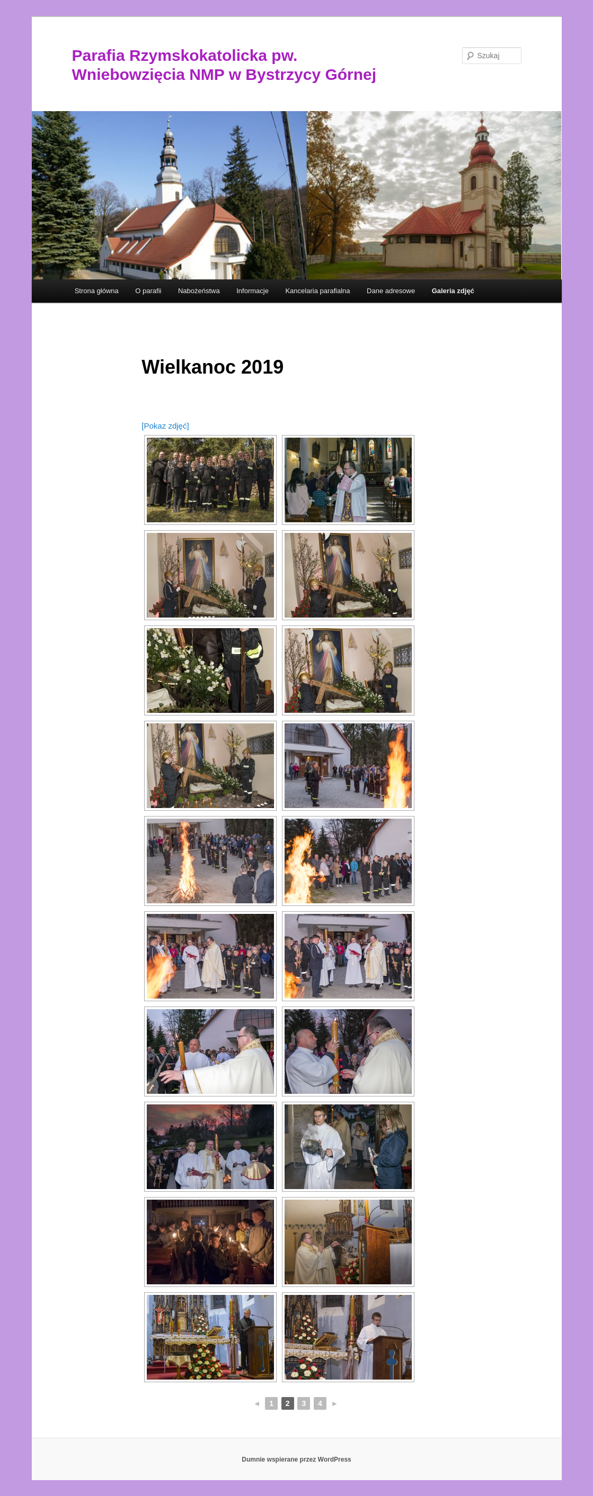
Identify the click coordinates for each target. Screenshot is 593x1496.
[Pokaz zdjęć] (165, 425)
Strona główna (97, 291)
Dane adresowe (391, 291)
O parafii (148, 291)
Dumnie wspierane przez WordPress (296, 1459)
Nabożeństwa (199, 291)
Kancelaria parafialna (317, 291)
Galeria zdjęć (453, 291)
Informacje (252, 291)
